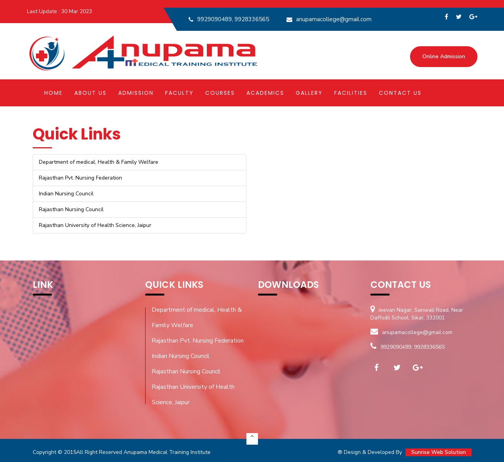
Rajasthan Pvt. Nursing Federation (198, 340)
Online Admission (443, 56)
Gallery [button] (309, 93)
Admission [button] (136, 93)
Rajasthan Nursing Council (186, 371)
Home (53, 93)
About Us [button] (90, 93)
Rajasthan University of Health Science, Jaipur (193, 395)
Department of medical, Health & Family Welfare (197, 317)
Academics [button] (265, 93)
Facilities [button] (350, 93)
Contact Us (400, 93)
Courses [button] (220, 93)
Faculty (179, 93)
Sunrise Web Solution (438, 452)
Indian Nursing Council (180, 356)
